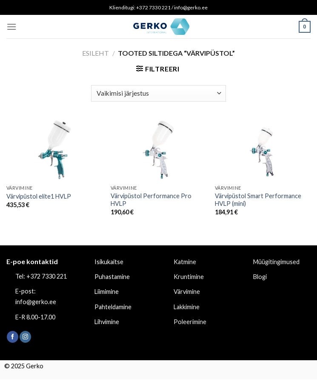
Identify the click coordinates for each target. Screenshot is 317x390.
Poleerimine (190, 321)
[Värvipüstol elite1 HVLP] (54, 150)
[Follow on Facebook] (12, 337)
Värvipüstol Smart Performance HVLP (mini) (258, 200)
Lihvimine (106, 321)
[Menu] (11, 26)
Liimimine (106, 291)
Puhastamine (112, 276)
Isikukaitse (108, 261)
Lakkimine (187, 306)
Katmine (185, 261)
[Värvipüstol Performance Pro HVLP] (158, 150)
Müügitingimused (276, 261)
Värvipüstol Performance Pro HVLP (151, 200)
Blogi (260, 276)
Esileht (95, 53)
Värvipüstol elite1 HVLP (38, 196)
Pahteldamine (112, 306)
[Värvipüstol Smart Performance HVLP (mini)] (263, 150)
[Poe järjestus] (158, 93)
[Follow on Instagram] (25, 337)
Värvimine (187, 291)
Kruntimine (189, 276)
